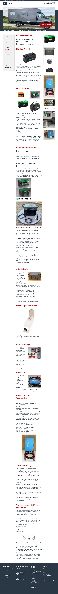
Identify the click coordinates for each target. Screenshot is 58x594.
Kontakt (32, 585)
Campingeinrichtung (21, 579)
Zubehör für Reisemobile (10, 0)
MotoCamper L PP (7, 578)
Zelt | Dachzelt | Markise (36, 574)
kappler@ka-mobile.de (50, 3)
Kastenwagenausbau (21, 571)
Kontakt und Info (8, 67)
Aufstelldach (19, 578)
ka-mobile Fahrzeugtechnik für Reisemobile (9, 46)
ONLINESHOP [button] (45, 25)
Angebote (6, 59)
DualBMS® (22, 169)
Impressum (53, 0)
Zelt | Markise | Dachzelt (7, 55)
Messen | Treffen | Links (8, 65)
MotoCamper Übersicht (8, 568)
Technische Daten (7, 570)
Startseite (6, 36)
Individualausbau (8, 42)
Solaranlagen (7, 57)
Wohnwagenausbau (21, 572)
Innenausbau (20, 577)
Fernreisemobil (20, 574)
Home (4, 0)
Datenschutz (49, 0)
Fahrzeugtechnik (34, 570)
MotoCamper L (7, 575)
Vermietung (7, 62)
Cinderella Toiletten (8, 52)
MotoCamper (7, 40)
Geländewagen (20, 575)
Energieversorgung (24, 36)
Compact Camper (20, 573)
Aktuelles (6, 38)
